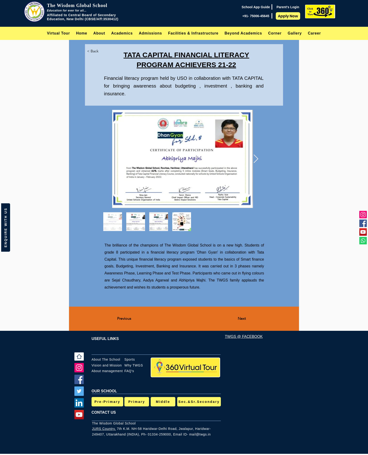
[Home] (79, 356)
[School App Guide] (255, 7)
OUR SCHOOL (104, 391)
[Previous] (132, 319)
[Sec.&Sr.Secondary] (199, 401)
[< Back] (96, 51)
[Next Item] (256, 159)
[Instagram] (363, 214)
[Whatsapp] (363, 240)
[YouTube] (363, 232)
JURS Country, (104, 429)
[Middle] (163, 401)
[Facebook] (363, 223)
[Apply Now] (288, 16)
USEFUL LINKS (105, 339)
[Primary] (136, 401)
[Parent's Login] (288, 7)
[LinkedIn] (79, 403)
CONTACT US (104, 412)
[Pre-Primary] (107, 401)
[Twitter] (79, 391)
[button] (99, 33)
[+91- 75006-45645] (255, 16)
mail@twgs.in (200, 434)
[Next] (234, 319)
